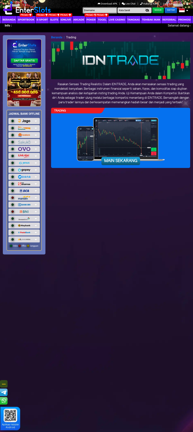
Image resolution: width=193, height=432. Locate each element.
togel (102, 19)
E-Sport (42, 19)
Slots (54, 19)
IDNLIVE (66, 19)
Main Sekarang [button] (120, 161)
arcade (78, 19)
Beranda (8, 19)
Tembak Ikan (151, 19)
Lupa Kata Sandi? (172, 3)
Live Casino (117, 19)
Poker (91, 19)
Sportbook (26, 19)
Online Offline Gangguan (24, 246)
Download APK (108, 3)
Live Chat (129, 3)
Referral (169, 19)
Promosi (184, 19)
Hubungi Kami (149, 3)
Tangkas (133, 19)
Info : (8, 25)
